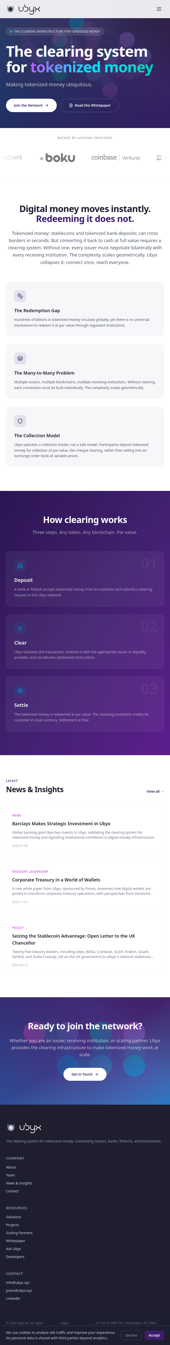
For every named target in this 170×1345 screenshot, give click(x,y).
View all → (155, 791)
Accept (154, 1335)
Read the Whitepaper (90, 105)
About (11, 1167)
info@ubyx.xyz (18, 1282)
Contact (12, 1191)
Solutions (13, 1217)
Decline (131, 1335)
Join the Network (31, 105)
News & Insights (19, 1183)
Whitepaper (15, 1240)
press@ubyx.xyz (19, 1290)
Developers (15, 1256)
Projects (12, 1224)
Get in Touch (85, 1074)
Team (10, 1175)
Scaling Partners (19, 1232)
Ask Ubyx (13, 1248)
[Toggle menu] (159, 9)
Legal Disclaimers (69, 1325)
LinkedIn (13, 1298)
